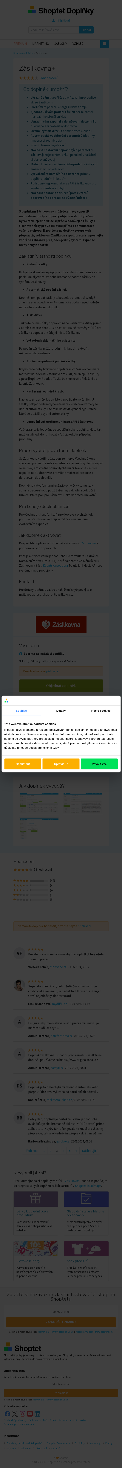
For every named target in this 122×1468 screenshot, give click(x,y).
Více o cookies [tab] (101, 710)
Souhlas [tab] (21, 710)
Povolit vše (99, 764)
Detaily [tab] (61, 710)
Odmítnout (23, 764)
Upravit (61, 764)
